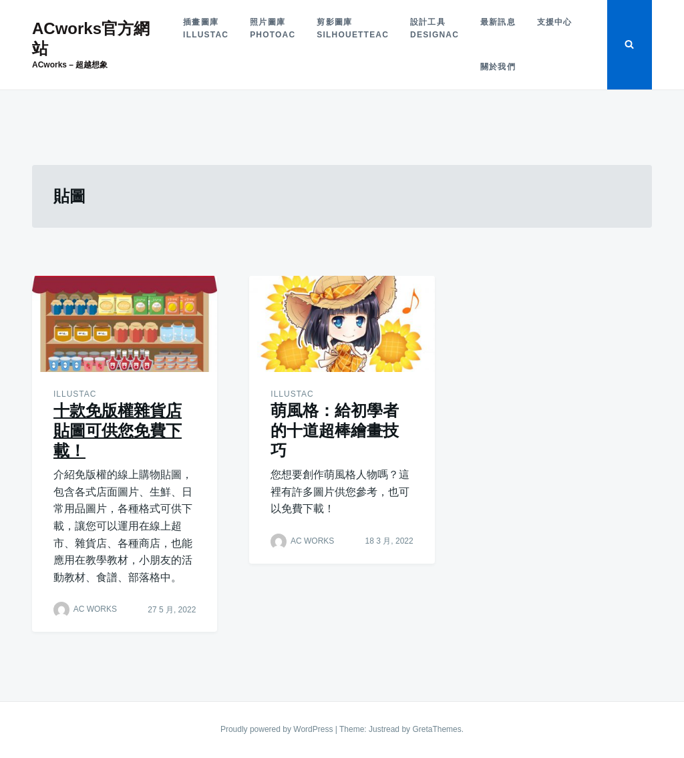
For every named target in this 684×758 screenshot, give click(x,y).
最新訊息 (498, 22)
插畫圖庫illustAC (205, 28)
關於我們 (498, 66)
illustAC (74, 394)
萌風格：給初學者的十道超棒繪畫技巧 (335, 430)
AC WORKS (95, 609)
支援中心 (554, 22)
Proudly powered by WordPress (277, 729)
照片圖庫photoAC (272, 28)
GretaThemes (436, 729)
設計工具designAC (434, 28)
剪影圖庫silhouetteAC (353, 28)
